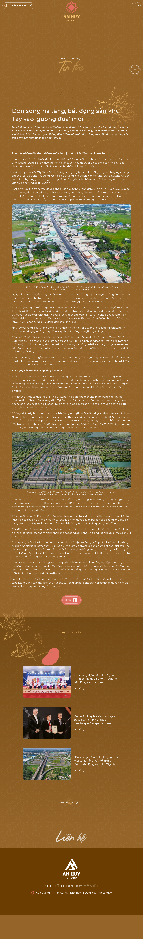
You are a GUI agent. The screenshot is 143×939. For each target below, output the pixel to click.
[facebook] (75, 600)
